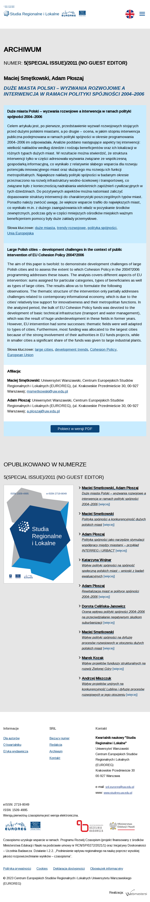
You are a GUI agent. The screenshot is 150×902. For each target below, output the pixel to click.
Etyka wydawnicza (15, 751)
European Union (20, 355)
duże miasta (45, 228)
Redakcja (55, 744)
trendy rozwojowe (71, 228)
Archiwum (55, 751)
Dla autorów (11, 738)
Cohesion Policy (103, 349)
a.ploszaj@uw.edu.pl (43, 411)
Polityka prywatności (17, 868)
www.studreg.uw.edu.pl (118, 792)
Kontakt (54, 758)
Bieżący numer (59, 738)
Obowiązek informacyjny (106, 868)
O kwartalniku (12, 744)
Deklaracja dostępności (69, 868)
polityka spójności (102, 228)
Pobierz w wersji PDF (75, 429)
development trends (71, 349)
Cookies (42, 868)
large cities (44, 349)
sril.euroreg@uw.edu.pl (119, 786)
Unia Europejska (20, 233)
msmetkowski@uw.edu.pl (47, 391)
